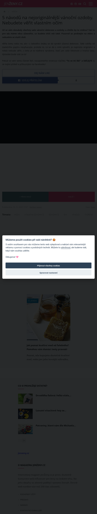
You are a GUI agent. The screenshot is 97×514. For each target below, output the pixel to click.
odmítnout (65, 247)
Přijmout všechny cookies (48, 265)
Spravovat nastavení (48, 273)
